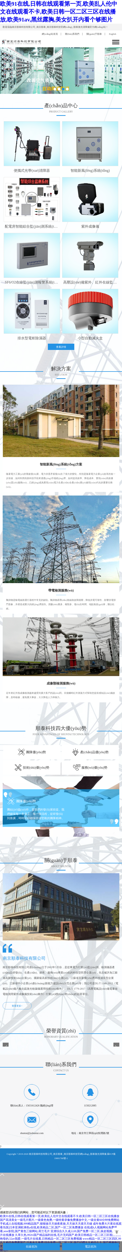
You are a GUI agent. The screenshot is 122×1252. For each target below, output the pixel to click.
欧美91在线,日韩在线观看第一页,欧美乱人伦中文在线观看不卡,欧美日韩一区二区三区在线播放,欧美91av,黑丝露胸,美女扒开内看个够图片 (58, 12)
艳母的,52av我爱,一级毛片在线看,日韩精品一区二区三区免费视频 (41, 1238)
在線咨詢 (31, 1246)
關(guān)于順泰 (94, 34)
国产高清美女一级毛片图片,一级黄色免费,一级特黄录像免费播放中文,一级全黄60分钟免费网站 (59, 1219)
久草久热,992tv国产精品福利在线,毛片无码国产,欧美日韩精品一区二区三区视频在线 (68, 1234)
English (112, 34)
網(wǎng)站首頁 (50, 34)
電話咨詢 (90, 1246)
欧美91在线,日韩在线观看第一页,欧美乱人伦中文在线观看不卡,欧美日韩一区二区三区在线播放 (59, 1216)
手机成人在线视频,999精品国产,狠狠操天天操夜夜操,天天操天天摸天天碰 (46, 1223)
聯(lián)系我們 (72, 34)
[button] (55, 89)
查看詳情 (61, 347)
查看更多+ (17, 1006)
